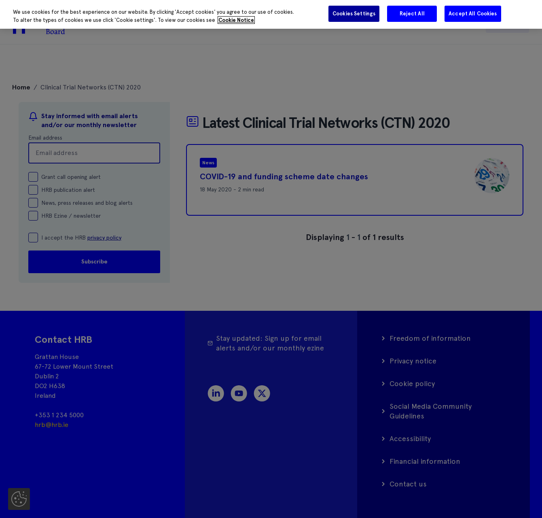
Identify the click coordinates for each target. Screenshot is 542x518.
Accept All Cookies (473, 14)
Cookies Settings (353, 14)
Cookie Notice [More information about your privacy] (236, 20)
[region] (271, 14)
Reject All (412, 14)
